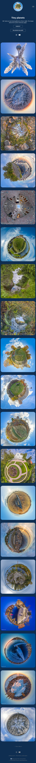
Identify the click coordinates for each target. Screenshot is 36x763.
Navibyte (25, 760)
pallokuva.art (12, 755)
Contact (18, 26)
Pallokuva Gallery (18, 30)
